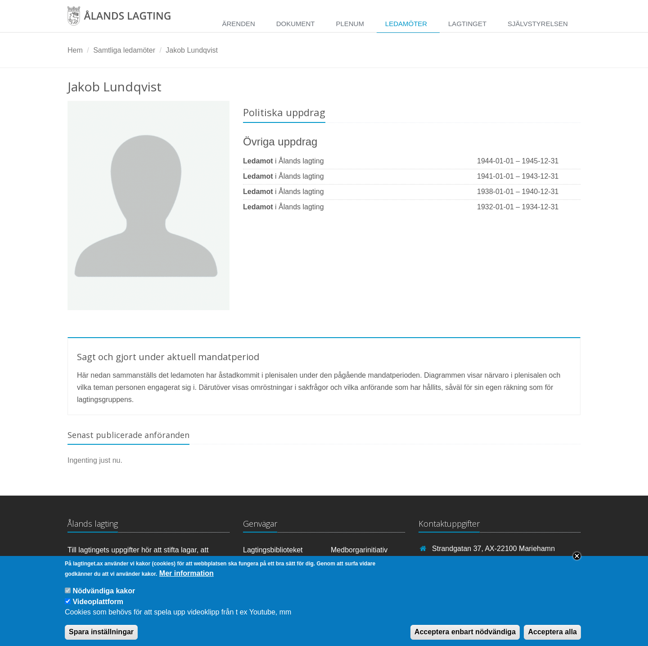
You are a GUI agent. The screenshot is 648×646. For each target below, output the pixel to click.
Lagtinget (467, 23)
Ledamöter (406, 23)
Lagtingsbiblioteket (273, 550)
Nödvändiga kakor (103, 597)
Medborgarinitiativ (359, 550)
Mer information (186, 579)
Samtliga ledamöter (124, 50)
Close (577, 562)
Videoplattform (97, 608)
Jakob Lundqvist (192, 50)
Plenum (350, 23)
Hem (75, 50)
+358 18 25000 (456, 561)
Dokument (295, 23)
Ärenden (238, 23)
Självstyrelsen (538, 23)
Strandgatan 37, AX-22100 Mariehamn (493, 548)
